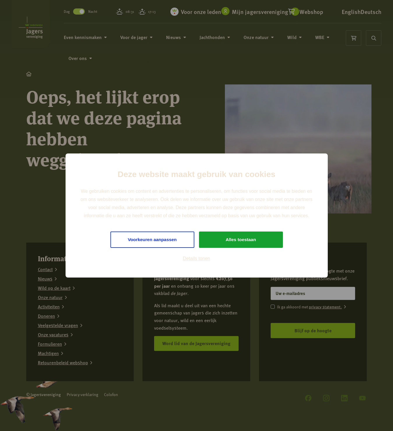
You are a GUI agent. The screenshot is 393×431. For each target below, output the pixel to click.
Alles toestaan (240, 239)
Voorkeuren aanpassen (152, 239)
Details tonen (196, 258)
